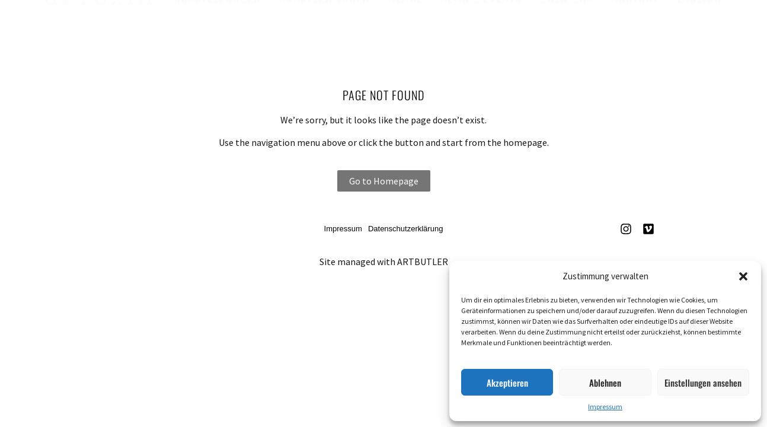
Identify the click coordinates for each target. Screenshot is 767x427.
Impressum (605, 406)
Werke (405, 24)
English (698, 24)
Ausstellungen (217, 24)
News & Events (481, 24)
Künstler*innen (324, 24)
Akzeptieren (507, 382)
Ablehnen (605, 382)
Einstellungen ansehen (703, 382)
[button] (743, 276)
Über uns (566, 24)
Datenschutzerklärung (405, 228)
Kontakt (635, 24)
